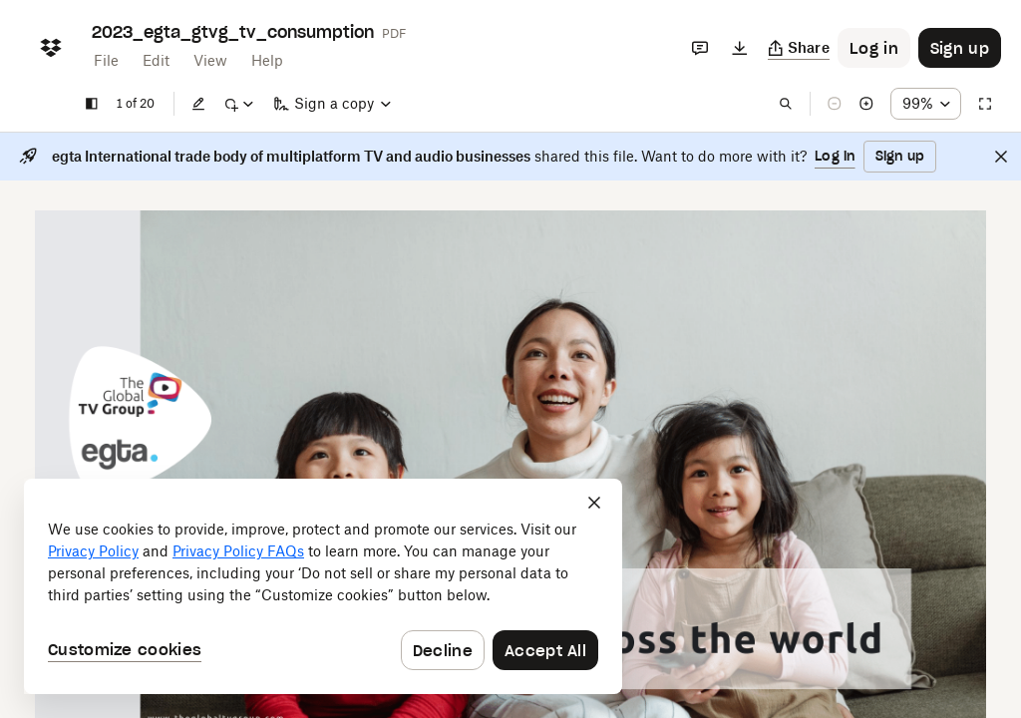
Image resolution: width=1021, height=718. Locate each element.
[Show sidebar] (92, 104)
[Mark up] (238, 104)
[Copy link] (799, 48)
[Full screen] (985, 104)
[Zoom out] (835, 104)
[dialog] (323, 586)
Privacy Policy (93, 550)
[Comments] (700, 48)
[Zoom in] (866, 104)
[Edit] (198, 104)
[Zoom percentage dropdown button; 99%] (925, 104)
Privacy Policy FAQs (238, 550)
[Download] (740, 48)
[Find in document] (786, 104)
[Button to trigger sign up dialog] (959, 48)
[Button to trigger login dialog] (874, 48)
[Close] (1001, 157)
